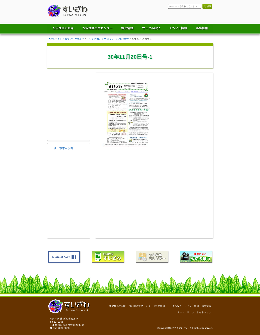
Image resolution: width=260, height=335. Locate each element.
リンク (190, 312)
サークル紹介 (174, 306)
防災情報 (206, 306)
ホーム (181, 312)
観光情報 (160, 306)
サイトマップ (204, 312)
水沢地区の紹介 (117, 306)
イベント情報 (192, 306)
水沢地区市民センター (141, 306)
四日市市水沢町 (63, 148)
